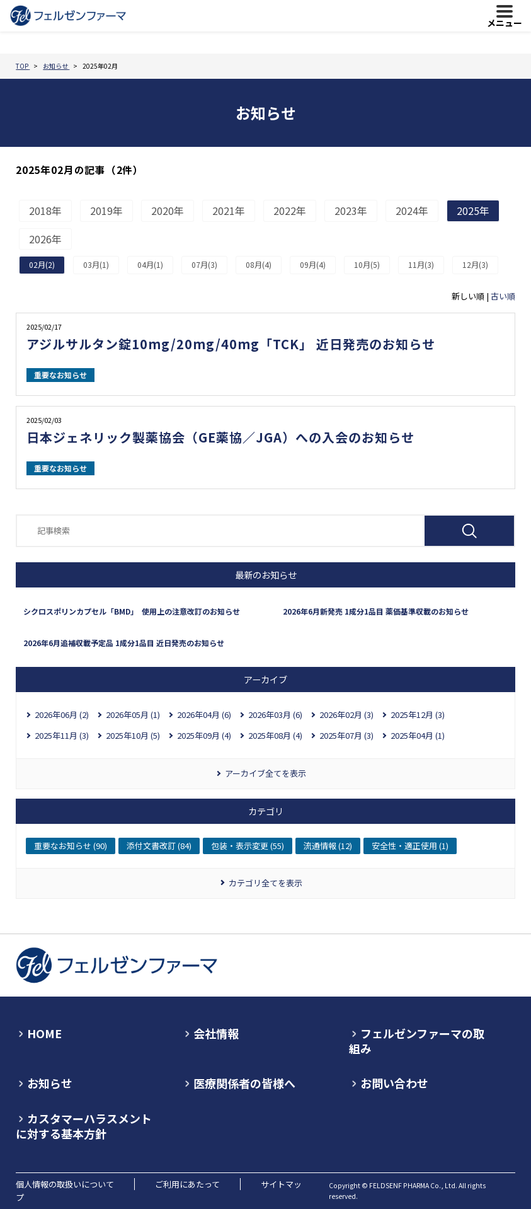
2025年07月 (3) (346, 735)
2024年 (412, 210)
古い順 (503, 296)
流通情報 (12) (328, 846)
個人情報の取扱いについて (65, 1184)
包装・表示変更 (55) (247, 846)
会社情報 (216, 1033)
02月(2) (42, 264)
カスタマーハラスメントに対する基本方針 (84, 1126)
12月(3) (475, 264)
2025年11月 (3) (62, 735)
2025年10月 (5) (133, 735)
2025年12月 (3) (418, 714)
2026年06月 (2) (62, 714)
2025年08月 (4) (275, 735)
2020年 (167, 210)
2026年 (45, 238)
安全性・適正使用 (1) (410, 846)
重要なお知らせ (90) (70, 846)
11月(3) (421, 264)
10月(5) (367, 264)
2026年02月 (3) (346, 714)
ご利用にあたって (187, 1184)
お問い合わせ (394, 1083)
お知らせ (49, 1083)
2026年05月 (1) (133, 714)
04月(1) (150, 264)
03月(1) (96, 264)
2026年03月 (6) (275, 714)
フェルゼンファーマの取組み (416, 1040)
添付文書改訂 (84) (159, 846)
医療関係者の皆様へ (244, 1083)
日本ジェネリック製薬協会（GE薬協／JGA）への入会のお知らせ (220, 437)
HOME (44, 1033)
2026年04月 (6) (204, 714)
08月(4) (258, 264)
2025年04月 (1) (418, 735)
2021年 (228, 210)
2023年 (350, 210)
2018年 (45, 210)
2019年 (106, 210)
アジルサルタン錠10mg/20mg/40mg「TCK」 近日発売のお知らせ (230, 344)
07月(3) (204, 264)
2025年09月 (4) (204, 735)
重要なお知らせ (60, 374)
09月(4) (313, 264)
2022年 (289, 210)
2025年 (473, 210)
